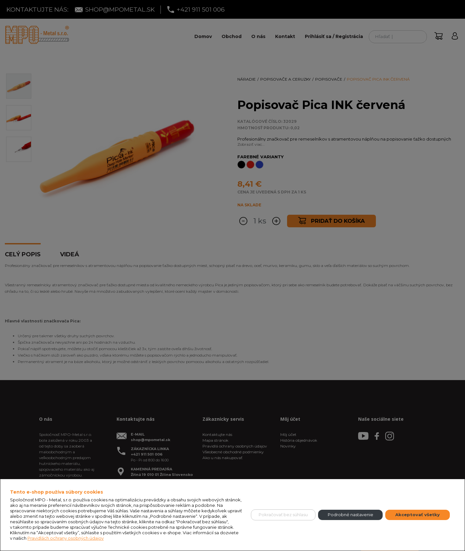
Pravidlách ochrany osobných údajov (65, 538)
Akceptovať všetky (417, 514)
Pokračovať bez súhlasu (283, 514)
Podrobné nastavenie (350, 514)
